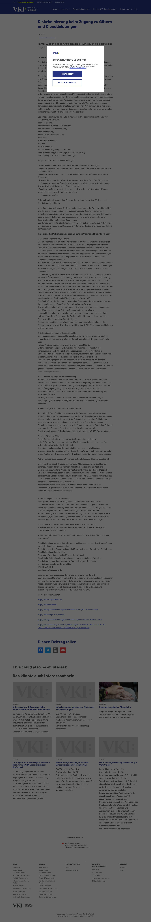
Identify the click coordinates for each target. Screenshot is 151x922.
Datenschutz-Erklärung (78, 68)
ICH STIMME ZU (67, 74)
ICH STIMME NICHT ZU (67, 83)
